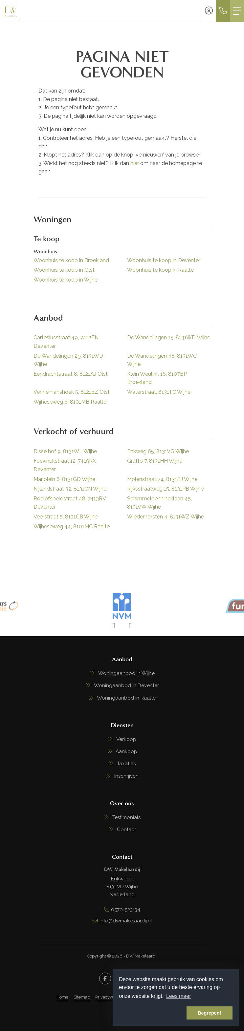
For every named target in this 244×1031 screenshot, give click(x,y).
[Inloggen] (209, 11)
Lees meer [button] (178, 996)
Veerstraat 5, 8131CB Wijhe (65, 517)
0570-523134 (125, 910)
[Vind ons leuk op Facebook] (105, 978)
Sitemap (82, 997)
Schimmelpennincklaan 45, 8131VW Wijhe (159, 502)
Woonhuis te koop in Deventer (163, 260)
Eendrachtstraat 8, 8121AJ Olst (70, 374)
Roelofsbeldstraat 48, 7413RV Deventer (69, 502)
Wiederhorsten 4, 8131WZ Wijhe (165, 517)
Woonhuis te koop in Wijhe (65, 280)
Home (62, 997)
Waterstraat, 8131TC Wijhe (158, 392)
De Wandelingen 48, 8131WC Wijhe (162, 360)
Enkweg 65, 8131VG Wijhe (158, 451)
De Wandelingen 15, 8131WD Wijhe (168, 337)
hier (134, 163)
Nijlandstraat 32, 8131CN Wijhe (69, 489)
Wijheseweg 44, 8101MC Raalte (71, 526)
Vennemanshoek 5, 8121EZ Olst (71, 392)
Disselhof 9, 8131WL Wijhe (65, 451)
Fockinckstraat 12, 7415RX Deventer (64, 465)
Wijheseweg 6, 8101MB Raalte (69, 402)
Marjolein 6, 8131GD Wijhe (64, 479)
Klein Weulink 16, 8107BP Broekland (157, 378)
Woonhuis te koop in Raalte (160, 270)
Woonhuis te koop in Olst (64, 270)
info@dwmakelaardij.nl (126, 921)
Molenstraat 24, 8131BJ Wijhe (162, 479)
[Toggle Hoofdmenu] (237, 11)
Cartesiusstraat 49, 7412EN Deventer (66, 341)
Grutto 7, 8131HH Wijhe (154, 461)
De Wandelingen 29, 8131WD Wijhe (68, 360)
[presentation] (114, 625)
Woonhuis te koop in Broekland (71, 260)
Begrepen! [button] (209, 1013)
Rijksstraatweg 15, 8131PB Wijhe (165, 489)
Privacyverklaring (112, 997)
